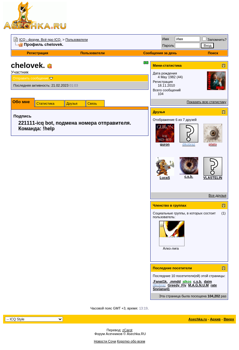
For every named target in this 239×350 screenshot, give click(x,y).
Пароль (168, 45)
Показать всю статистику (206, 102)
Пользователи (76, 39)
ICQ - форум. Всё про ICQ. (40, 39)
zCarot (127, 330)
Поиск (213, 53)
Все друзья (217, 195)
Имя (165, 39)
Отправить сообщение (31, 78)
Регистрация (37, 53)
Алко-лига (171, 248)
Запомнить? (214, 39)
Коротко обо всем (131, 341)
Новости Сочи (105, 341)
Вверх (229, 319)
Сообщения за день (159, 53)
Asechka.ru (198, 319)
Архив (215, 319)
